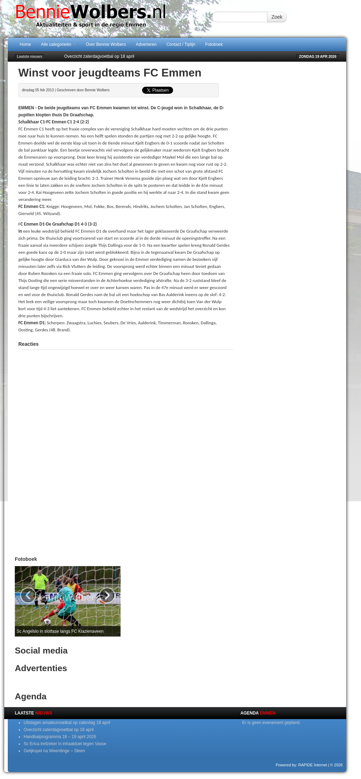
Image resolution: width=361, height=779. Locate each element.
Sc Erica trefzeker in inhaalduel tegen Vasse (65, 743)
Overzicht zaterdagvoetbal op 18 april (99, 56)
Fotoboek (214, 44)
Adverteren (146, 44)
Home (25, 44)
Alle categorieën (58, 44)
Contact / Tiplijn (180, 44)
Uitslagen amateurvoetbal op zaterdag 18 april (67, 722)
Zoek (276, 17)
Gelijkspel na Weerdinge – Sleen (54, 750)
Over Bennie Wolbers (106, 44)
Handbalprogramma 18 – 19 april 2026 (60, 736)
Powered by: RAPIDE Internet (301, 765)
